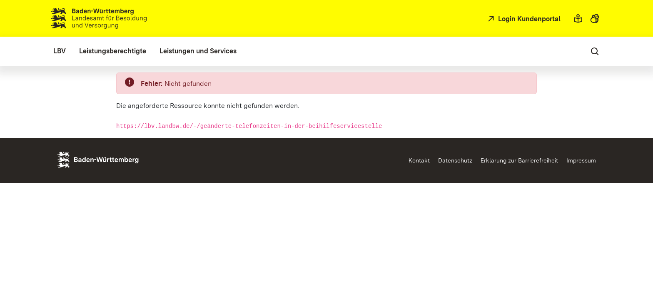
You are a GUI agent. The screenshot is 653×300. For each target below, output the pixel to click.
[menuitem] (59, 51)
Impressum (581, 160)
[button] (578, 18)
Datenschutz (455, 160)
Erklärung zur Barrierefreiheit (519, 160)
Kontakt (419, 160)
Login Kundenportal (528, 19)
